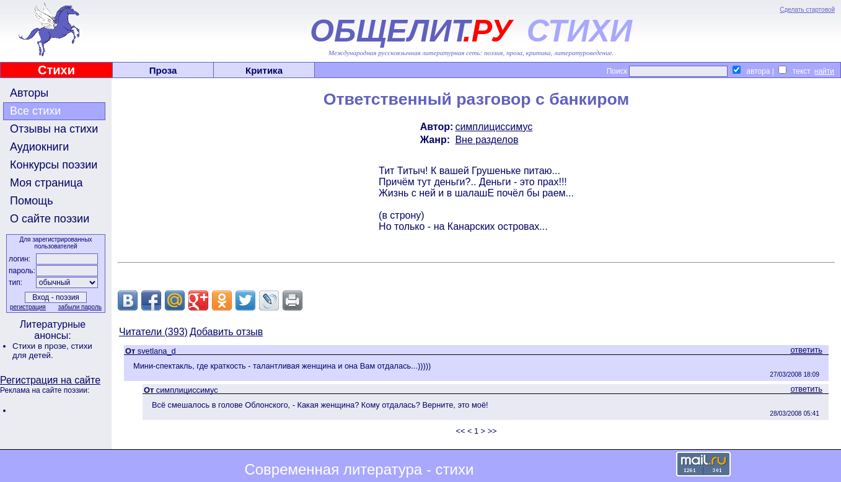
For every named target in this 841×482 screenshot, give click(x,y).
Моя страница (46, 183)
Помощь (31, 201)
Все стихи (35, 111)
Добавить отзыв (226, 331)
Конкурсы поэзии (53, 165)
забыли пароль (80, 307)
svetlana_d (157, 351)
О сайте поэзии (49, 219)
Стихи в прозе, (41, 346)
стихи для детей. (52, 350)
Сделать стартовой (807, 9)
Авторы (29, 93)
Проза (163, 70)
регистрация (28, 307)
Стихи (56, 70)
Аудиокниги (39, 147)
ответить (806, 349)
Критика (264, 70)
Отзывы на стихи (54, 129)
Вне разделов (486, 139)
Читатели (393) (153, 331)
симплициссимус (493, 126)
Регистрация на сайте (50, 380)
